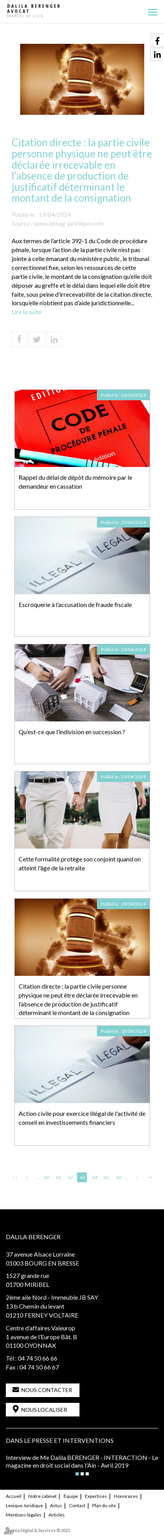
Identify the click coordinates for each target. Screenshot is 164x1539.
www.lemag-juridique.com (69, 223)
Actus (56, 1505)
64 (94, 1177)
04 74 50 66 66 (37, 1358)
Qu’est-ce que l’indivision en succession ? (72, 731)
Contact (77, 1505)
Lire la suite (26, 311)
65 (106, 1177)
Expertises (96, 1496)
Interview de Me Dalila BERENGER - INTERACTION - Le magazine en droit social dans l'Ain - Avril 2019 (82, 1461)
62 (70, 1177)
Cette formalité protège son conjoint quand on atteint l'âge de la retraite (80, 863)
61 (58, 1177)
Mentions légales (23, 1515)
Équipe (71, 1496)
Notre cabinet (42, 1496)
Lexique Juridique (24, 1505)
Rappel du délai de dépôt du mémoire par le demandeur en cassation (75, 482)
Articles (56, 1515)
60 (46, 1177)
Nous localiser (44, 1409)
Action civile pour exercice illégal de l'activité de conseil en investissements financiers (82, 1118)
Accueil (13, 1496)
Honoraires (126, 1496)
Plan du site (104, 1505)
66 (118, 1177)
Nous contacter (46, 1390)
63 (82, 1177)
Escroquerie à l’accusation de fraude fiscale (75, 604)
